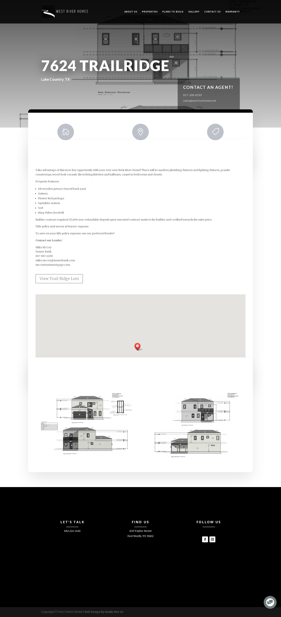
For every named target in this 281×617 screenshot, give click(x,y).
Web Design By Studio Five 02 (103, 612)
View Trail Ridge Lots (59, 306)
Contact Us (212, 11)
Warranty (232, 11)
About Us (130, 11)
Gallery (194, 11)
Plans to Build (173, 11)
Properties (150, 11)
